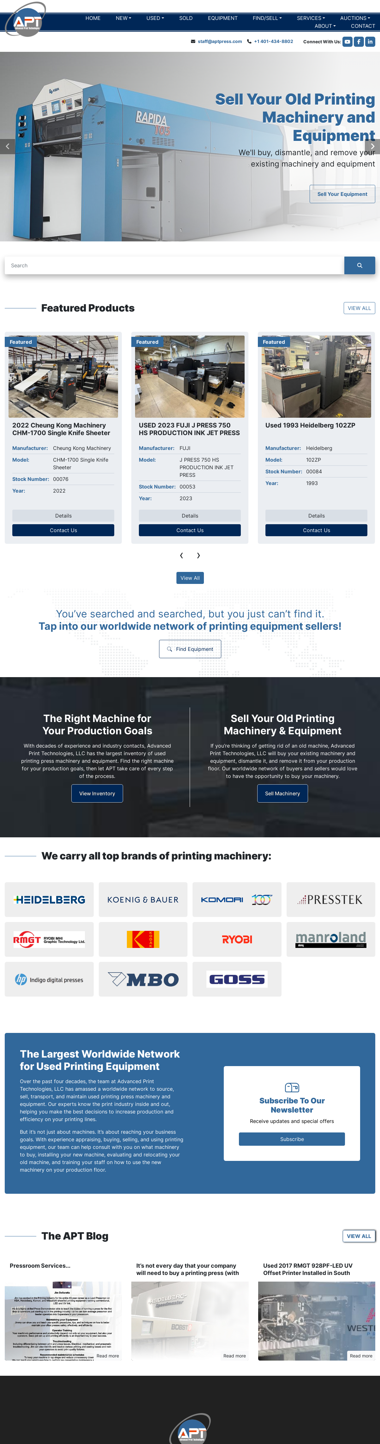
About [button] (323, 26)
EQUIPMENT (223, 18)
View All (190, 578)
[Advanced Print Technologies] (190, 1430)
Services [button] (309, 18)
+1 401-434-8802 (273, 41)
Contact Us (63, 530)
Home (93, 18)
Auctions (353, 18)
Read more (108, 1355)
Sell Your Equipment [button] (342, 194)
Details (63, 516)
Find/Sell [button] (265, 18)
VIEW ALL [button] (359, 308)
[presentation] (7, 146)
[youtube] (347, 42)
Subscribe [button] (292, 1139)
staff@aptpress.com (220, 41)
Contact (363, 26)
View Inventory (97, 793)
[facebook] (359, 42)
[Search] (174, 265)
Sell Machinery (282, 793)
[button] (123, 18)
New (122, 18)
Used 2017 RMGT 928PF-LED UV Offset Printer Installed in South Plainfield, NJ (308, 1272)
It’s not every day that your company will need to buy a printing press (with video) (187, 1272)
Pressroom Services (38, 1265)
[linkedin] (370, 42)
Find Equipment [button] (190, 649)
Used (153, 18)
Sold (186, 18)
